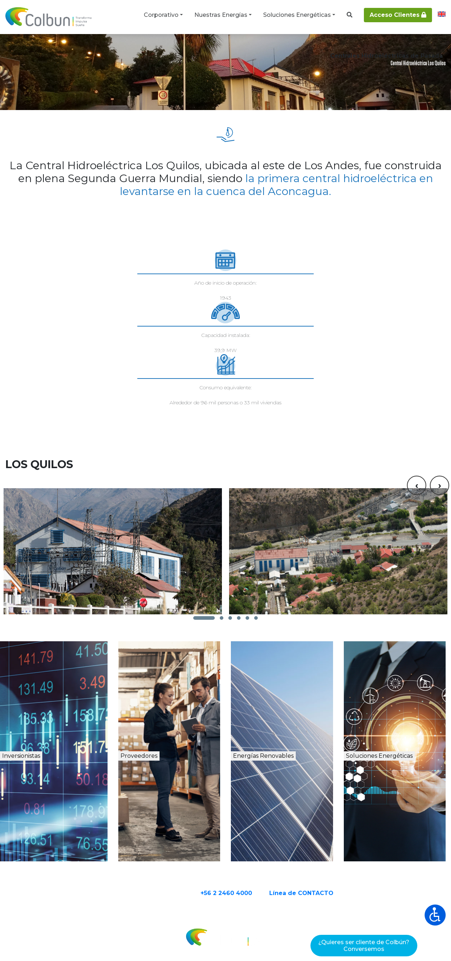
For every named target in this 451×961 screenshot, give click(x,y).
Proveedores (161, 718)
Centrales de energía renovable (113, 47)
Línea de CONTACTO (329, 854)
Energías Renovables (288, 726)
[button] (204, 571)
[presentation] (416, 409)
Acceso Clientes (398, 14)
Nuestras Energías (220, 14)
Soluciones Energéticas (297, 14)
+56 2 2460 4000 (254, 854)
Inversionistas (48, 718)
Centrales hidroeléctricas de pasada (202, 47)
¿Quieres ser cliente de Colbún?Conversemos (363, 945)
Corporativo (161, 14)
